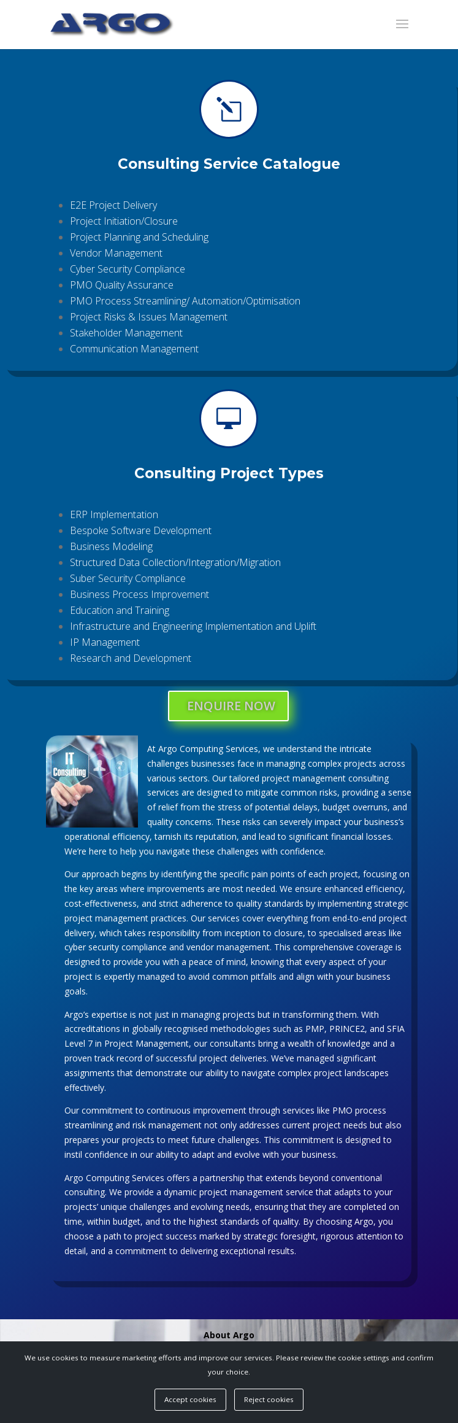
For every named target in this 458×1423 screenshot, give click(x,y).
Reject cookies (269, 1399)
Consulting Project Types (229, 479)
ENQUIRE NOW (231, 705)
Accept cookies (190, 1399)
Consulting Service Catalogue (228, 170)
